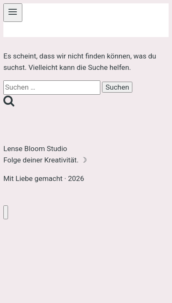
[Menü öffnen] (12, 12)
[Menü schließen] (5, 212)
